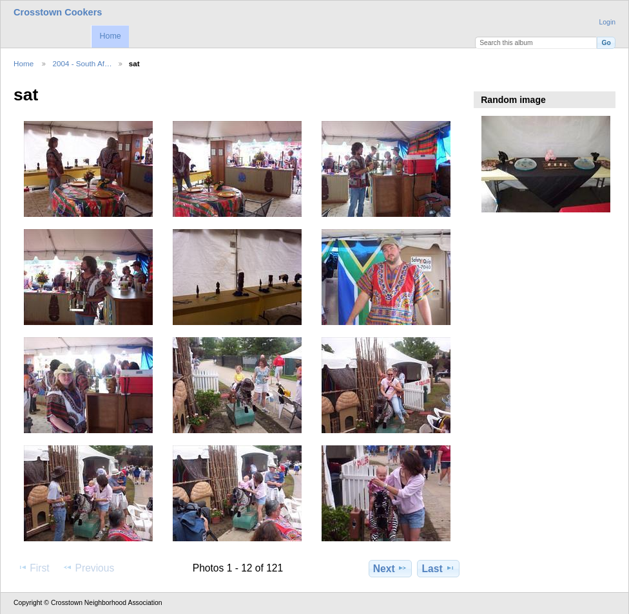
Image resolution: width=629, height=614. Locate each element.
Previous (88, 567)
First (33, 567)
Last (438, 568)
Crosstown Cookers (58, 12)
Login (607, 22)
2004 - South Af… (81, 63)
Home (110, 36)
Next (390, 568)
